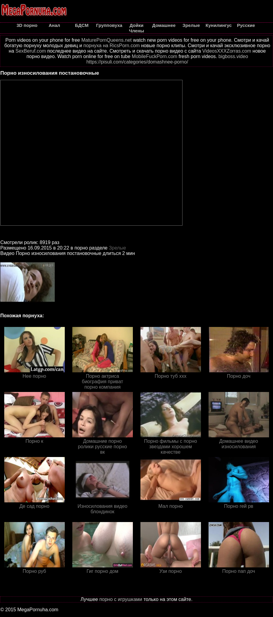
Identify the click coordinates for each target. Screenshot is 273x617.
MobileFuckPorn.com (154, 56)
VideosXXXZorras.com (226, 51)
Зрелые (117, 247)
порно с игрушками (120, 599)
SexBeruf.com (30, 51)
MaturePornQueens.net (106, 40)
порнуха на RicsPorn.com (111, 45)
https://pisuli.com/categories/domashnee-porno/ (137, 61)
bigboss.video (233, 56)
